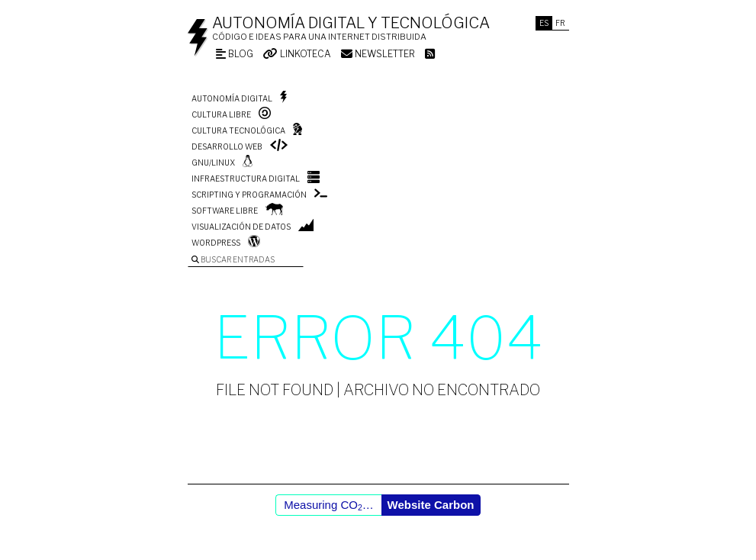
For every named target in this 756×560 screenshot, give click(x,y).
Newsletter (378, 54)
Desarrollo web (226, 146)
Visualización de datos (241, 226)
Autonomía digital (231, 98)
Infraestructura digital (245, 178)
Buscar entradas (233, 259)
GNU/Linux (213, 162)
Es (544, 22)
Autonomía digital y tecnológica (351, 23)
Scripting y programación (249, 194)
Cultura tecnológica (238, 130)
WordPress (215, 242)
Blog (234, 54)
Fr (560, 22)
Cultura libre (221, 114)
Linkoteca (297, 54)
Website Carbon (431, 504)
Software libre (224, 210)
